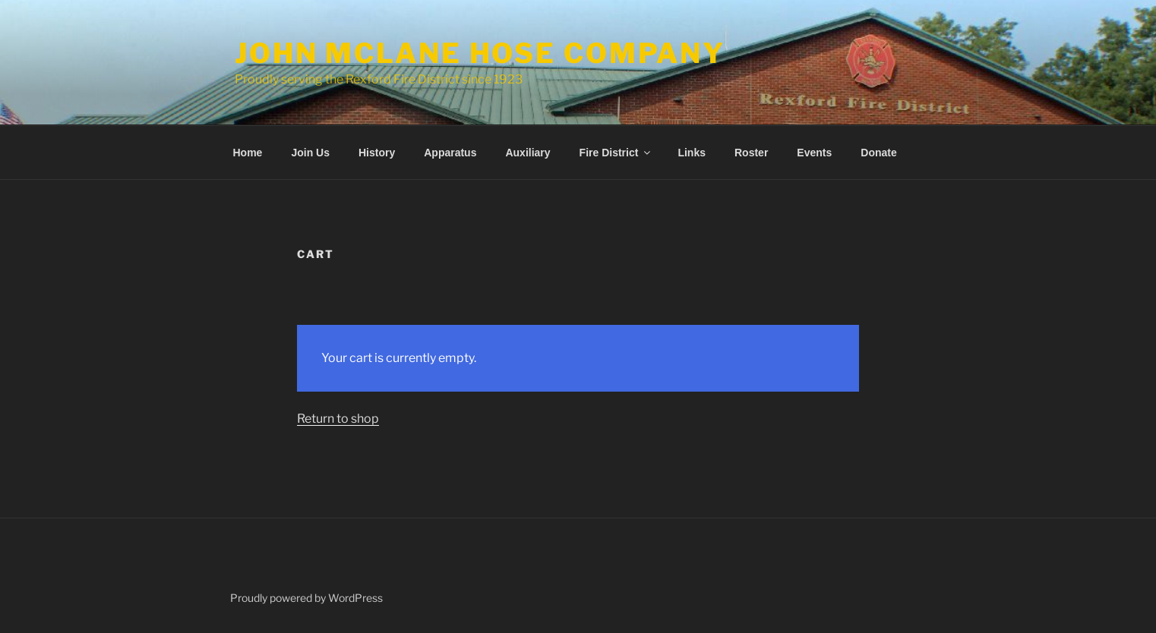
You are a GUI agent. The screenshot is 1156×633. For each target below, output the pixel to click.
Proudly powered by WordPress (306, 597)
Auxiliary (527, 152)
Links (691, 152)
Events (814, 152)
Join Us (310, 152)
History (376, 152)
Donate (878, 152)
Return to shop (338, 418)
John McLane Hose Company (480, 53)
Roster (751, 152)
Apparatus (450, 152)
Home (248, 152)
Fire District (616, 152)
